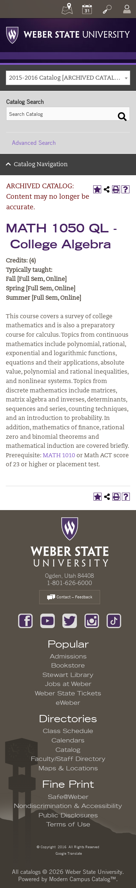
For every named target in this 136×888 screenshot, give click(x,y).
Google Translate (68, 853)
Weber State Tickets (68, 693)
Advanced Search (34, 142)
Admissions (68, 657)
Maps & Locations (68, 768)
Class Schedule (68, 731)
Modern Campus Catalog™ (82, 879)
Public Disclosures (68, 815)
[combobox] (68, 78)
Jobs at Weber (68, 684)
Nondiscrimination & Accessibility (68, 806)
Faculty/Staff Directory (68, 759)
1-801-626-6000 (69, 582)
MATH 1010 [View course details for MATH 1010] (59, 456)
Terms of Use (68, 825)
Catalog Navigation (41, 165)
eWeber (68, 703)
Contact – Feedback (69, 597)
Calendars (68, 741)
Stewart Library (68, 675)
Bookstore (68, 666)
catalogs (30, 871)
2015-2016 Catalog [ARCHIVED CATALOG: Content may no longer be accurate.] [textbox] (69, 78)
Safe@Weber (68, 797)
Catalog (68, 750)
